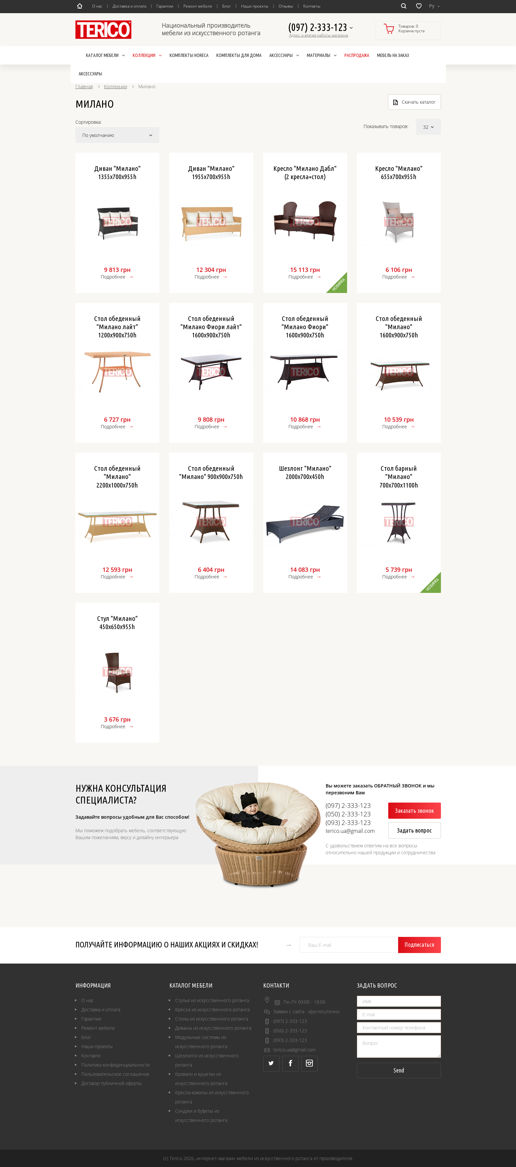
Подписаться (419, 944)
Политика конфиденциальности (115, 1065)
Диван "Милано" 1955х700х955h (211, 172)
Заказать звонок (414, 810)
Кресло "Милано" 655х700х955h (398, 172)
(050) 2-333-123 (290, 1030)
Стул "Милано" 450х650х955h (117, 622)
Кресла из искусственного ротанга (212, 1009)
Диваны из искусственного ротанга (213, 1028)
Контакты (311, 6)
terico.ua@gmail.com (294, 1050)
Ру (434, 6)
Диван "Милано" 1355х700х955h (117, 172)
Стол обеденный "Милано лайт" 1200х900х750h (117, 326)
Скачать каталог (414, 102)
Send (399, 1070)
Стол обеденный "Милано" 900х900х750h (211, 472)
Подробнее (113, 277)
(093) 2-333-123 (290, 1040)
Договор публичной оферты (111, 1083)
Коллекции (115, 86)
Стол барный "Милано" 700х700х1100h (399, 476)
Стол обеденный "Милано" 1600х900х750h (399, 326)
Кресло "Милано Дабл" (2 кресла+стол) (305, 172)
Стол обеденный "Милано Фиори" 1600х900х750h (305, 326)
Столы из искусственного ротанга (211, 1019)
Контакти (90, 1055)
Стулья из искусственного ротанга (212, 1000)
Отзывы (286, 6)
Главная (84, 86)
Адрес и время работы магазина (318, 35)
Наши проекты (254, 6)
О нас (97, 6)
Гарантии (164, 6)
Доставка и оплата (129, 6)
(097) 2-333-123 (320, 27)
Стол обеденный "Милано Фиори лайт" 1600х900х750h (211, 326)
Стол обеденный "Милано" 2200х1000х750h (117, 476)
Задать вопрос (414, 830)
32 (428, 127)
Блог (226, 6)
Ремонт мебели (197, 6)
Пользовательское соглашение (115, 1074)
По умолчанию (117, 135)
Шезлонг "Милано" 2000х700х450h (305, 472)
